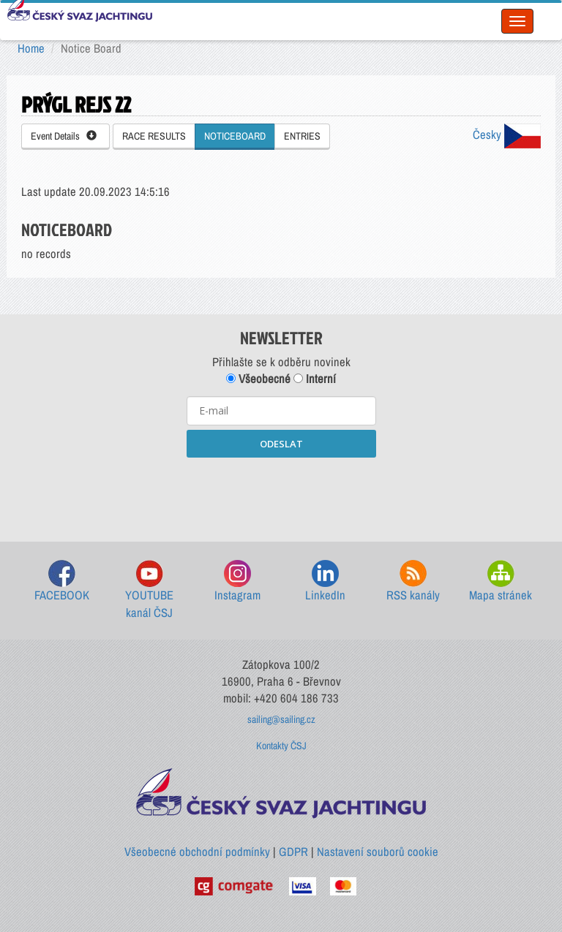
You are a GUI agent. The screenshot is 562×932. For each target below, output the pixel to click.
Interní (314, 379)
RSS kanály (413, 581)
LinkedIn (325, 581)
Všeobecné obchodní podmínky (197, 852)
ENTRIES (302, 136)
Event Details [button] (64, 136)
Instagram (237, 581)
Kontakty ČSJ (281, 745)
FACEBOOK (61, 581)
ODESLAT (281, 443)
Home (31, 48)
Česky (507, 134)
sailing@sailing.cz (281, 719)
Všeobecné (258, 379)
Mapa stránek (500, 581)
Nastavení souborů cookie (377, 852)
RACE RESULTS (154, 136)
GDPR (293, 852)
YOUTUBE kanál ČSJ (149, 590)
